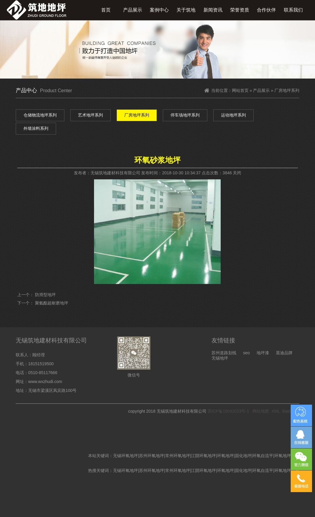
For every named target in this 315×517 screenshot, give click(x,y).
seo (246, 352)
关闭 (237, 172)
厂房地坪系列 (136, 115)
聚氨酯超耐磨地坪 (51, 303)
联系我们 (293, 9)
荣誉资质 (239, 9)
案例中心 (159, 9)
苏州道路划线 (223, 352)
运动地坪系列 (233, 115)
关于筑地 (185, 9)
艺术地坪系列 (90, 115)
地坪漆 (263, 352)
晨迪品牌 (284, 352)
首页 (106, 9)
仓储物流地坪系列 (40, 115)
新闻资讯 (212, 9)
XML (275, 411)
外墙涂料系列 (35, 128)
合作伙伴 (266, 9)
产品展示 (132, 9)
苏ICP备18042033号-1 (228, 411)
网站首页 (240, 90)
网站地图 (260, 411)
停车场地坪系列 (185, 115)
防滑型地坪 (45, 294)
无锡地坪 (219, 358)
